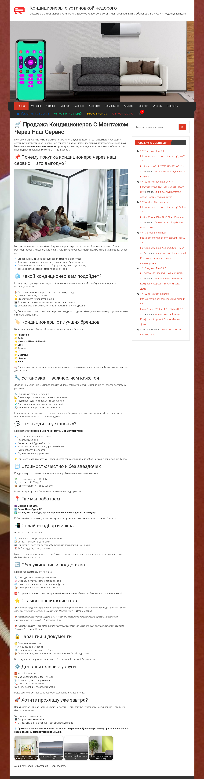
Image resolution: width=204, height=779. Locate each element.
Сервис (78, 105)
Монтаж (64, 105)
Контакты (169, 105)
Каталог (50, 105)
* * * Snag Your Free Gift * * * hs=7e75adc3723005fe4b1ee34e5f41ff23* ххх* (161, 273)
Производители (58, 766)
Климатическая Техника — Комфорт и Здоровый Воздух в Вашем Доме (161, 283)
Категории (27, 766)
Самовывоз (111, 105)
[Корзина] (139, 114)
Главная (21, 105)
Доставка (93, 105)
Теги (35, 766)
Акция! (17, 766)
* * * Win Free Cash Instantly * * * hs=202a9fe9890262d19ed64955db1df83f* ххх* (162, 187)
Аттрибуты (44, 766)
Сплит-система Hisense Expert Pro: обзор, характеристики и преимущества (163, 258)
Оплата (126, 105)
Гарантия (140, 105)
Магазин (35, 105)
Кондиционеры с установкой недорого (73, 8)
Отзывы (155, 105)
